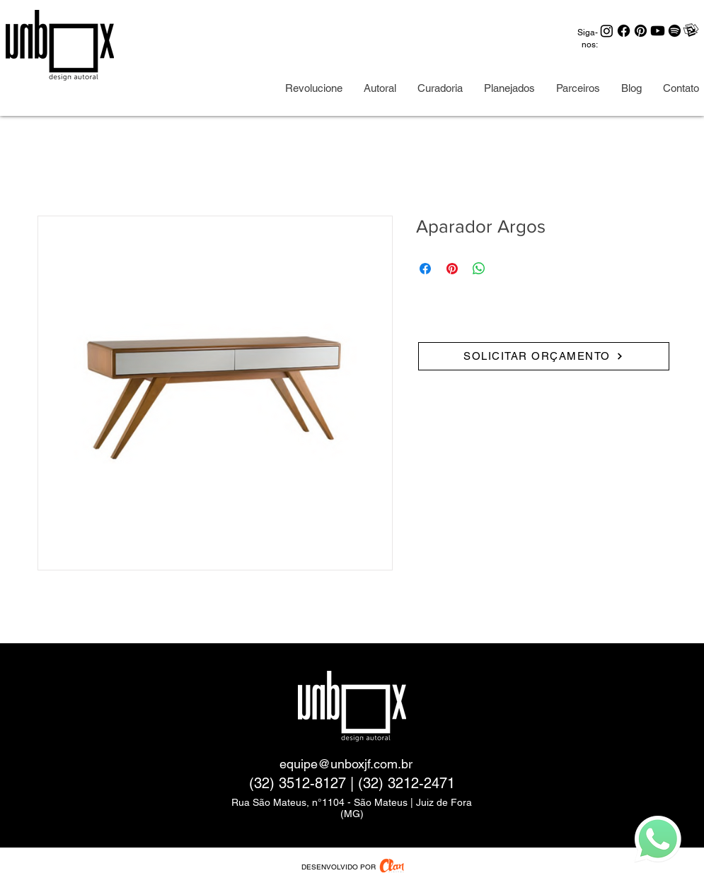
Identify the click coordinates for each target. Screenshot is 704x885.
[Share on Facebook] (425, 268)
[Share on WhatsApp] (479, 268)
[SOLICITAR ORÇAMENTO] (543, 356)
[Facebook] (624, 31)
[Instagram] (607, 31)
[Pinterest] (641, 31)
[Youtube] (658, 31)
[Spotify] (675, 31)
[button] (578, 88)
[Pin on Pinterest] (452, 268)
